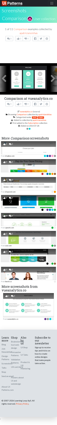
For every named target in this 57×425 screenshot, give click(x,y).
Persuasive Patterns (16, 354)
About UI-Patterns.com (8, 388)
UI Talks (24, 354)
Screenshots (7, 363)
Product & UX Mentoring (25, 365)
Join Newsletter (7, 350)
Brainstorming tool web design (17, 344)
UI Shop (24, 347)
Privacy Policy (22, 403)
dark (34, 117)
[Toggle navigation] (51, 3)
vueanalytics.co (26, 111)
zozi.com (8, 246)
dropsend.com (10, 192)
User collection (44, 19)
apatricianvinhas (29, 33)
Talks (4, 367)
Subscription (33, 123)
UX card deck (17, 367)
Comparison (14, 18)
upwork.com (9, 228)
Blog (4, 344)
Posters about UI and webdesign (17, 380)
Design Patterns (5, 357)
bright (41, 117)
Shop (4, 372)
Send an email (8, 376)
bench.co (8, 281)
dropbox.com (10, 156)
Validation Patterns (15, 361)
